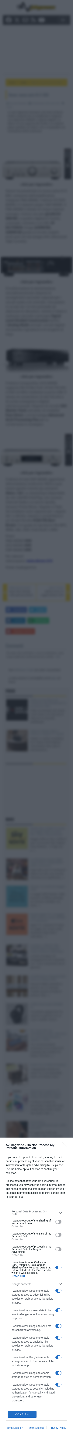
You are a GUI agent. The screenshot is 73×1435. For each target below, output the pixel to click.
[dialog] (36, 1286)
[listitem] (36, 1212)
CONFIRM (22, 1414)
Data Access (36, 1427)
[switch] (58, 1222)
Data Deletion (15, 1427)
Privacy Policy (58, 1427)
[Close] (65, 1145)
